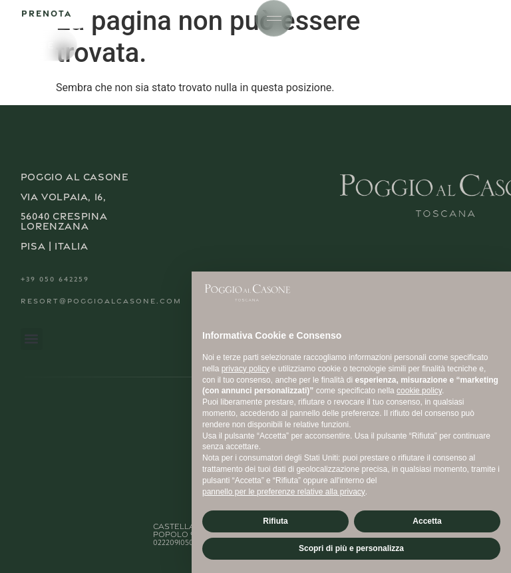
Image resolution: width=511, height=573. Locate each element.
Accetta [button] (427, 521)
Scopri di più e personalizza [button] (351, 548)
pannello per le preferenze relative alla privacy (283, 491)
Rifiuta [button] (275, 521)
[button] (32, 339)
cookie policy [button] (419, 390)
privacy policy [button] (245, 368)
